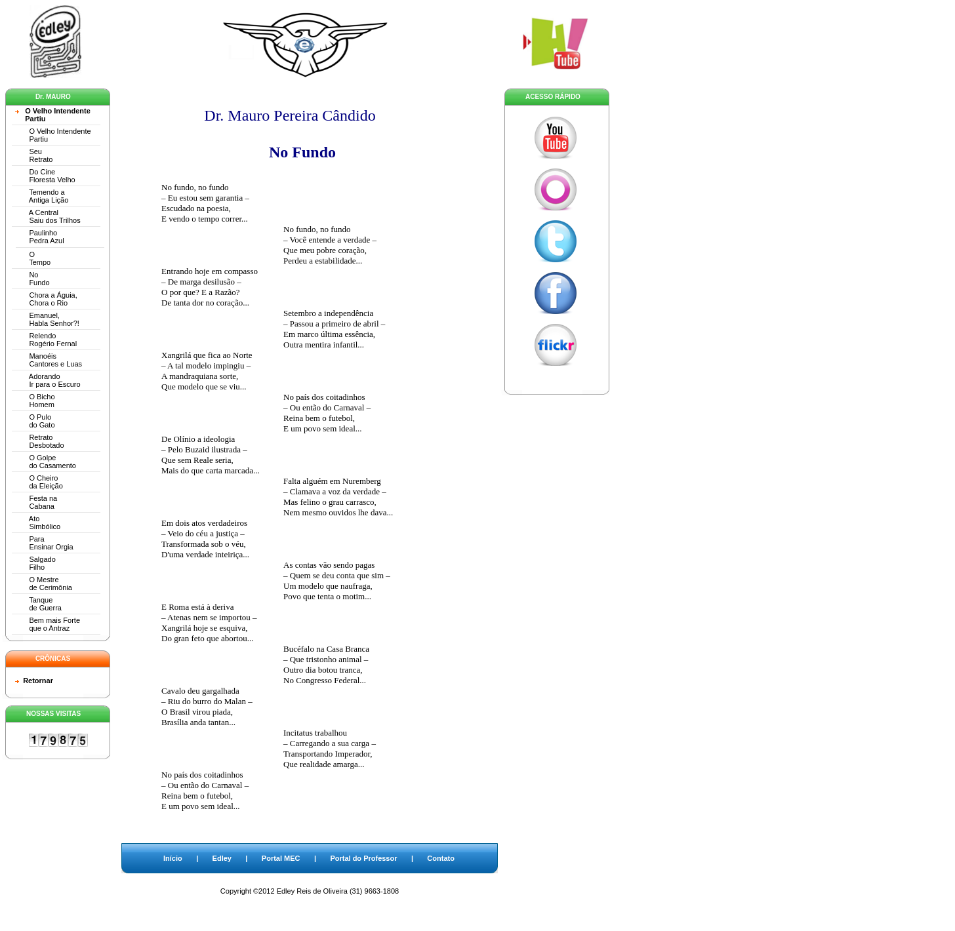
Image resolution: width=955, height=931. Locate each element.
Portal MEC (281, 858)
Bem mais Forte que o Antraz (47, 624)
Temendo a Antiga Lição (41, 196)
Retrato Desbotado (39, 441)
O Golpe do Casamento (45, 461)
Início (172, 858)
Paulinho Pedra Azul (39, 237)
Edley (222, 858)
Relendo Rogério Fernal (46, 339)
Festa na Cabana (36, 502)
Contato (441, 858)
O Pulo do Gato (35, 421)
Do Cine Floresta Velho (45, 176)
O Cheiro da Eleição (39, 482)
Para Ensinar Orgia (44, 543)
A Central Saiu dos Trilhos (48, 216)
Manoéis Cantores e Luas (48, 360)
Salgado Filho (35, 563)
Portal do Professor (363, 858)
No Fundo (32, 279)
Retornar (38, 680)
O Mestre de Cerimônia (43, 583)
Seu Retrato (33, 155)
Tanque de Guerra (38, 604)
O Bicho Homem (35, 400)
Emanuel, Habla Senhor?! (47, 319)
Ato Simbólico (37, 522)
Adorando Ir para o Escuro (48, 380)
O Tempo (33, 258)
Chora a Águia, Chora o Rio (46, 299)
